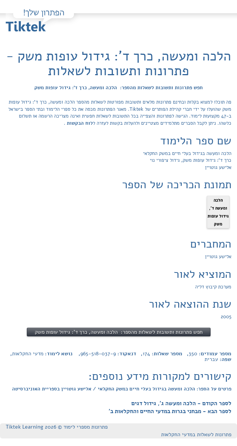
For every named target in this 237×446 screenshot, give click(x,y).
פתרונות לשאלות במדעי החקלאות (196, 434)
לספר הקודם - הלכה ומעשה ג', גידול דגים (181, 403)
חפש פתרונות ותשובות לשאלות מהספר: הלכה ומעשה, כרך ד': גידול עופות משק (118, 87)
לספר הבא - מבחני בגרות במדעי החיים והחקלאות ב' (170, 411)
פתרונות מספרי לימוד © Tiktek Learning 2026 (57, 427)
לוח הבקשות (79, 123)
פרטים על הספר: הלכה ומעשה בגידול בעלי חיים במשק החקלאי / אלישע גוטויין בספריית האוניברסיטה (121, 389)
